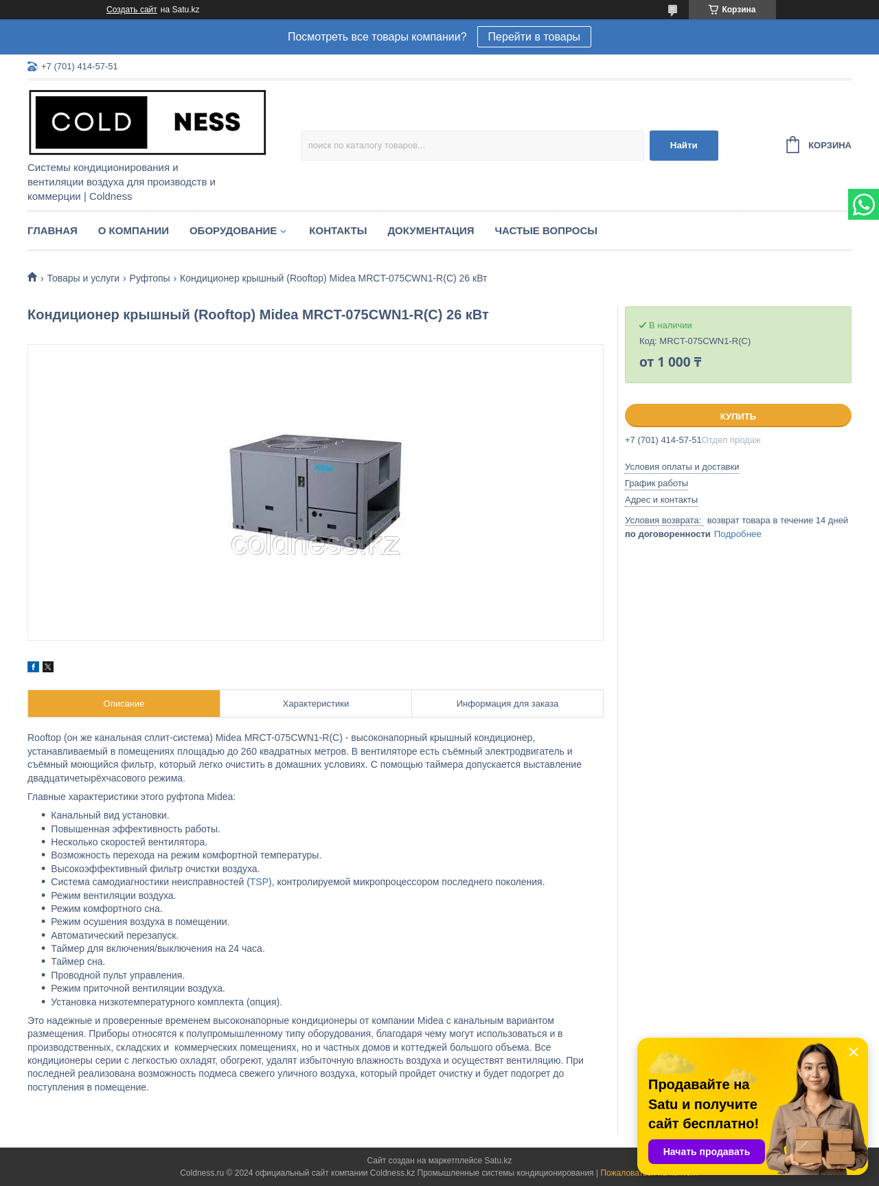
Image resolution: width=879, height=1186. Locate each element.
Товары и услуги (83, 278)
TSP (259, 881)
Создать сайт (131, 9)
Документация (430, 230)
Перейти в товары (534, 37)
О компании (133, 230)
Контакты (338, 230)
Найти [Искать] (684, 145)
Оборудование (233, 230)
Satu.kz (498, 1160)
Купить (738, 416)
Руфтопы (150, 278)
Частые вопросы (546, 230)
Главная (52, 230)
